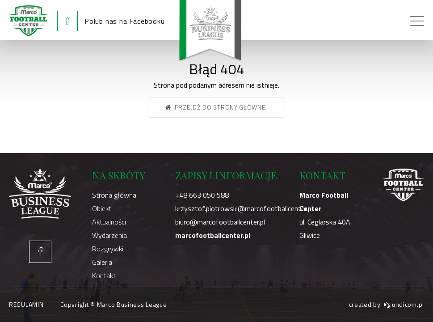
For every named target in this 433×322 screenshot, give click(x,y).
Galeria (102, 262)
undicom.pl (403, 304)
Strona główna (114, 195)
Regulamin (26, 304)
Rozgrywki (107, 248)
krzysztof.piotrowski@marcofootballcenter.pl (244, 208)
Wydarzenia (109, 235)
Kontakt (104, 275)
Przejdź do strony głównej (216, 107)
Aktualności (109, 221)
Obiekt (101, 208)
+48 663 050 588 (202, 195)
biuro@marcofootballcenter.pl (220, 221)
